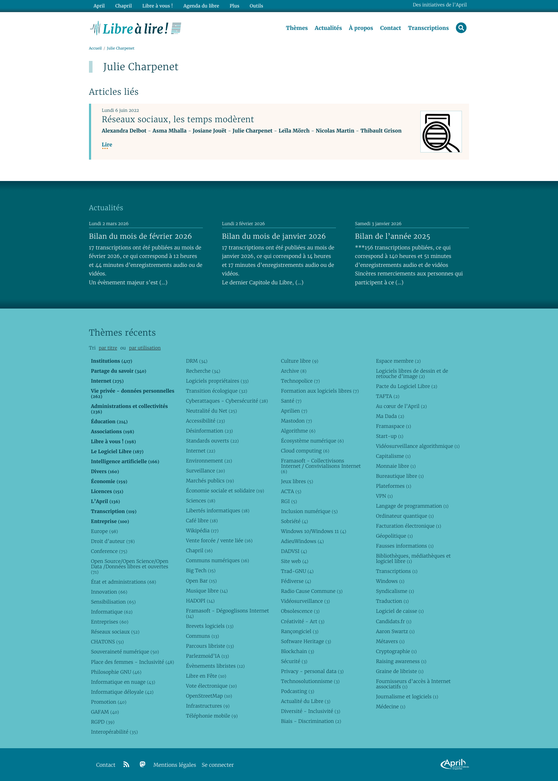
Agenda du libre (201, 6)
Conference (109, 551)
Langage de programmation (412, 506)
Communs (202, 636)
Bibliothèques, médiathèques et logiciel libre (413, 559)
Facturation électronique (408, 526)
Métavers (390, 641)
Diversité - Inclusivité (310, 711)
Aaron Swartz (395, 631)
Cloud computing (305, 451)
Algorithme (298, 431)
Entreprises (109, 622)
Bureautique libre (399, 476)
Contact (390, 28)
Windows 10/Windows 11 (313, 531)
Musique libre (207, 591)
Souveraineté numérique (125, 652)
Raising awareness (401, 661)
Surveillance (205, 470)
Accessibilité (205, 421)
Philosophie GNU (116, 672)
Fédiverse (296, 581)
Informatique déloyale (122, 692)
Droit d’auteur (113, 541)
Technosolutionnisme (310, 681)
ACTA (291, 491)
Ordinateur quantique (404, 516)
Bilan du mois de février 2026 (140, 236)
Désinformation (209, 431)
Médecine (390, 706)
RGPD (102, 722)
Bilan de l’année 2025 (393, 236)
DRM (196, 361)
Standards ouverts (212, 441)
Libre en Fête (206, 676)
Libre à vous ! (157, 6)
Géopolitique (394, 536)
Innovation (109, 592)
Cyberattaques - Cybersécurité (227, 401)
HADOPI (200, 601)
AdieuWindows (302, 541)
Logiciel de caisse (399, 611)
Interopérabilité (114, 732)
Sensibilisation (113, 602)
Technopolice (300, 381)
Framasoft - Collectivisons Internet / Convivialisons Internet (320, 466)
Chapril (199, 551)
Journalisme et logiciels (407, 696)
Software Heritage (306, 641)
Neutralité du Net (211, 411)
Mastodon (296, 421)
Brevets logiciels (209, 626)
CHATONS (107, 642)
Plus (234, 6)
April (99, 6)
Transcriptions (428, 28)
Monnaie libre (396, 466)
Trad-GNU (297, 571)
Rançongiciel (300, 631)
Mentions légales (174, 765)
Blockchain (297, 651)
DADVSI (294, 551)
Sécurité (294, 661)
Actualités (328, 28)
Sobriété (294, 521)
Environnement (209, 460)
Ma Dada (390, 416)
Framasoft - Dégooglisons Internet (227, 613)
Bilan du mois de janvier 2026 (274, 236)
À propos (361, 28)
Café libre (201, 521)
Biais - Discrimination (311, 721)
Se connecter (218, 765)
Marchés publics (210, 480)
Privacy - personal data (312, 671)
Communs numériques (217, 561)
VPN (384, 496)
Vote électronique (211, 686)
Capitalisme (393, 456)
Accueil (95, 48)
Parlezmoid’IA (207, 656)
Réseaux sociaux (115, 632)
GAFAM (105, 712)
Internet (200, 451)
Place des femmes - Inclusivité (132, 662)
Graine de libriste (399, 671)
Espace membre (398, 361)
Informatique (111, 612)
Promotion (108, 702)
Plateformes (393, 486)
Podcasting (297, 691)
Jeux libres (297, 481)
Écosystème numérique (312, 441)
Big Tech (200, 571)
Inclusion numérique (309, 511)
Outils (256, 6)
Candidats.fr (393, 621)
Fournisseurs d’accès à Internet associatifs (413, 684)
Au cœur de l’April (401, 406)
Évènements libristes (215, 666)
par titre (108, 348)
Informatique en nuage (123, 682)
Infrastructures (208, 706)
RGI (289, 501)
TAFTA (387, 396)
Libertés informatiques (217, 510)
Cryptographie (396, 651)
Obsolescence (300, 611)
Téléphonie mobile (211, 716)
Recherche (203, 371)
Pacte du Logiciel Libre (406, 386)
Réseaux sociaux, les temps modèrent (178, 119)
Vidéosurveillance (305, 601)
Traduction (392, 601)
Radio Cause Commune (311, 591)
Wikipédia (202, 531)
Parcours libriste (210, 646)
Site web (294, 561)
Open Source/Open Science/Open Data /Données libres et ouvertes (129, 566)
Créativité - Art (302, 621)
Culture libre (299, 361)
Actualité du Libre (305, 701)
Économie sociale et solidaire (225, 490)
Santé (291, 401)
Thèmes (297, 28)
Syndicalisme (395, 591)
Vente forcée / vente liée (219, 541)
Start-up (389, 436)
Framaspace (393, 426)
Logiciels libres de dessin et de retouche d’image (412, 373)
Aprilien (294, 411)
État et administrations (123, 582)
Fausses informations (404, 546)
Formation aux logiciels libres (320, 391)
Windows (390, 581)
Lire (107, 144)
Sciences (200, 500)
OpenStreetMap (209, 696)
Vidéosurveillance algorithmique (417, 446)
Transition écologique (216, 391)
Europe (104, 531)
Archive (293, 371)
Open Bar (201, 581)
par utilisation (144, 348)
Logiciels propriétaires (217, 381)
